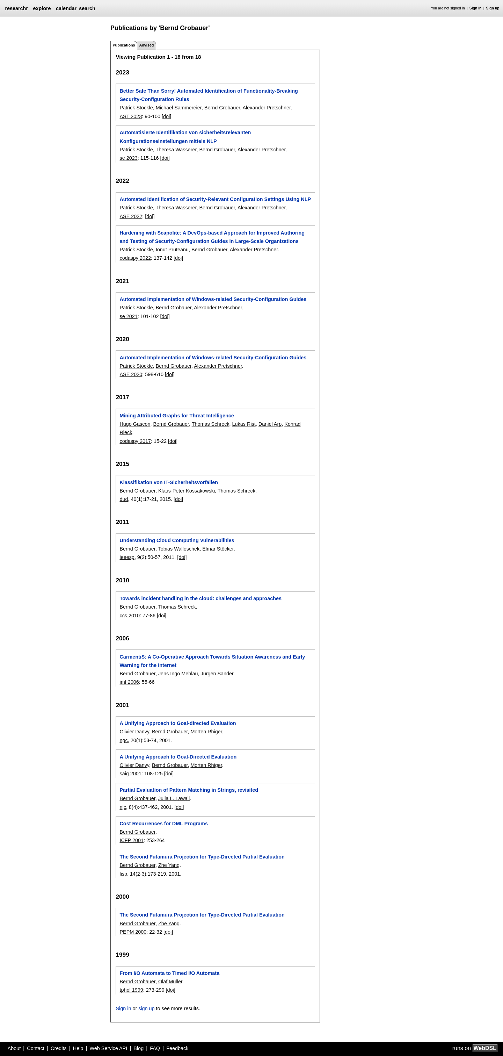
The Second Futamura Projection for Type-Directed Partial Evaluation (201, 857)
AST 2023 (130, 116)
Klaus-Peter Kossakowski (186, 491)
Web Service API (108, 1048)
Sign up (493, 8)
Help (78, 1048)
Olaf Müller (170, 981)
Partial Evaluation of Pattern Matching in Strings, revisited (188, 790)
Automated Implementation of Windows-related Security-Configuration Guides (212, 299)
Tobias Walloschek (179, 549)
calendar (66, 8)
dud (123, 499)
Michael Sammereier (179, 107)
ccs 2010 (129, 615)
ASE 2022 (130, 216)
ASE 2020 (130, 374)
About (14, 1048)
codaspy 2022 (135, 258)
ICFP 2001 (131, 840)
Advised (146, 45)
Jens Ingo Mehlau (178, 673)
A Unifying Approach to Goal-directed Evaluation (177, 723)
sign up (146, 1008)
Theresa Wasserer (175, 149)
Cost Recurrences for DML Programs (163, 823)
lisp (123, 874)
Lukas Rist (244, 424)
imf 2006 (129, 682)
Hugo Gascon (134, 424)
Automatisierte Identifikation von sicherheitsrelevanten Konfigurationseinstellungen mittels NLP (185, 137)
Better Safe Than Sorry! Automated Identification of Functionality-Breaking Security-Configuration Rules (208, 95)
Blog (138, 1048)
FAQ (155, 1048)
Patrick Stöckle (136, 107)
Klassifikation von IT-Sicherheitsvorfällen (168, 482)
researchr (16, 8)
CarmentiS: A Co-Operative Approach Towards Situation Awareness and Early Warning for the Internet (212, 661)
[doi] (166, 116)
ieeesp (126, 557)
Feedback (177, 1048)
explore (42, 8)
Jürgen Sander (217, 673)
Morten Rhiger (206, 731)
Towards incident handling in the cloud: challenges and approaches (200, 598)
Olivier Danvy (134, 731)
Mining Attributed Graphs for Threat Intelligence (176, 415)
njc (122, 807)
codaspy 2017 (135, 441)
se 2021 (128, 316)
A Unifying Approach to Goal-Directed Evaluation (177, 757)
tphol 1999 (131, 990)
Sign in (475, 8)
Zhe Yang (169, 865)
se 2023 (128, 158)
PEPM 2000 (132, 932)
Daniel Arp (270, 424)
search (87, 8)
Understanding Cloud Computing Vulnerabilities (176, 540)
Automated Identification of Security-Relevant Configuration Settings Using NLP (215, 199)
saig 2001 (130, 773)
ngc (123, 740)
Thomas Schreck (210, 424)
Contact (35, 1048)
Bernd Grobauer (222, 107)
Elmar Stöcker (218, 549)
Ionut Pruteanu (172, 249)
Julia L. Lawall (174, 798)
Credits (59, 1048)
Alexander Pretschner (266, 107)
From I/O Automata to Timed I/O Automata (169, 973)
